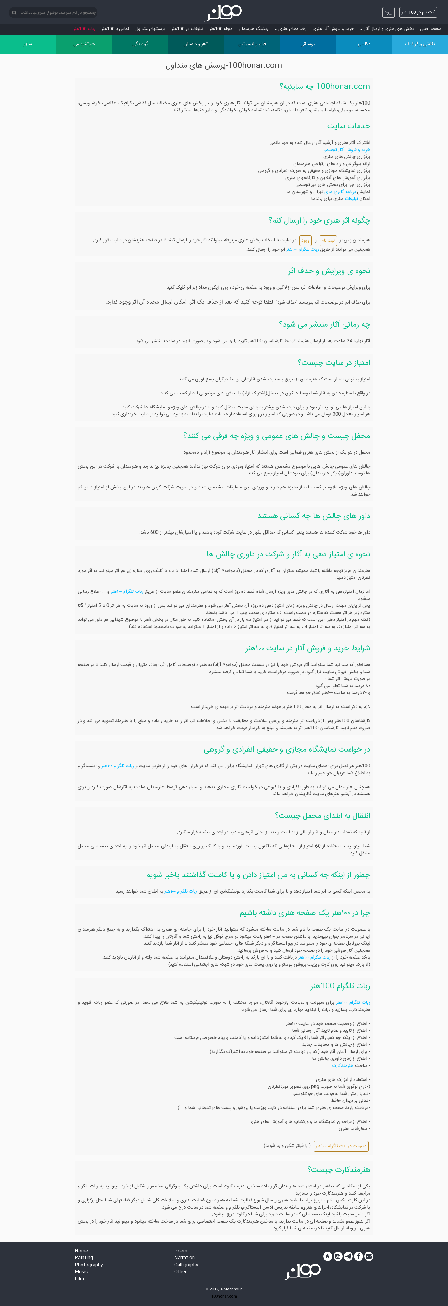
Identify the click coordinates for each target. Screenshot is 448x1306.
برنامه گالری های (339, 192)
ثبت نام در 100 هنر (418, 12)
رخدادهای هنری (290, 29)
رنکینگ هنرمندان (253, 29)
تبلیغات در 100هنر (187, 29)
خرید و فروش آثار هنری (333, 29)
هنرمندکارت (343, 1066)
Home (81, 1251)
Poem (180, 1251)
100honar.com (224, 1296)
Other (180, 1272)
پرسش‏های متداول (150, 29)
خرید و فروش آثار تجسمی (346, 150)
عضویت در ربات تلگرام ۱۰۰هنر (341, 1146)
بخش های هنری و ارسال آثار (387, 29)
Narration (184, 1258)
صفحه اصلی (431, 29)
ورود (389, 12)
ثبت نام (328, 240)
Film (79, 1279)
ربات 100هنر (84, 29)
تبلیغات (350, 199)
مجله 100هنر (220, 29)
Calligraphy (186, 1265)
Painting (84, 1258)
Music (81, 1272)
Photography (89, 1265)
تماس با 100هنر (115, 29)
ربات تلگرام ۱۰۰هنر (302, 249)
